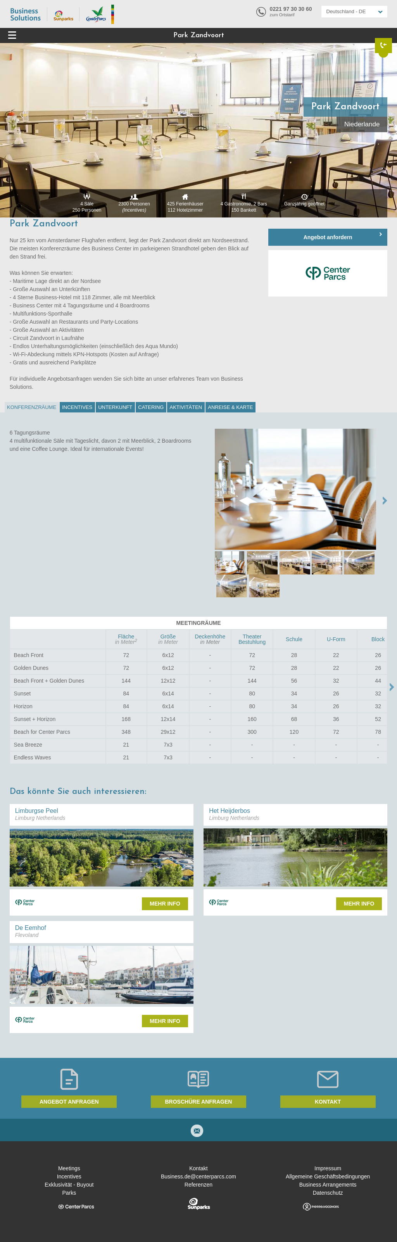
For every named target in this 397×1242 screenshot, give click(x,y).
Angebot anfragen (69, 1102)
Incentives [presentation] (77, 407)
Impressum (327, 1168)
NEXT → (385, 501)
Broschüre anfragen (198, 1102)
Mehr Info (165, 903)
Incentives (69, 1176)
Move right (392, 687)
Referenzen (198, 1185)
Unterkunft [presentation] (115, 407)
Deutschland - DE (346, 11)
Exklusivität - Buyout (69, 1185)
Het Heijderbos (229, 810)
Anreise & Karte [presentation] (230, 407)
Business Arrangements (328, 1185)
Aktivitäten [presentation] (185, 407)
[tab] (32, 407)
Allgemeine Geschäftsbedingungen (328, 1176)
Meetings (69, 1168)
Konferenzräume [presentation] (31, 407)
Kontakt (328, 1102)
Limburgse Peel (36, 810)
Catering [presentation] (151, 407)
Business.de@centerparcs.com (198, 1176)
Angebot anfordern (328, 237)
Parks (69, 1193)
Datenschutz (328, 1193)
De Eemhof (30, 928)
